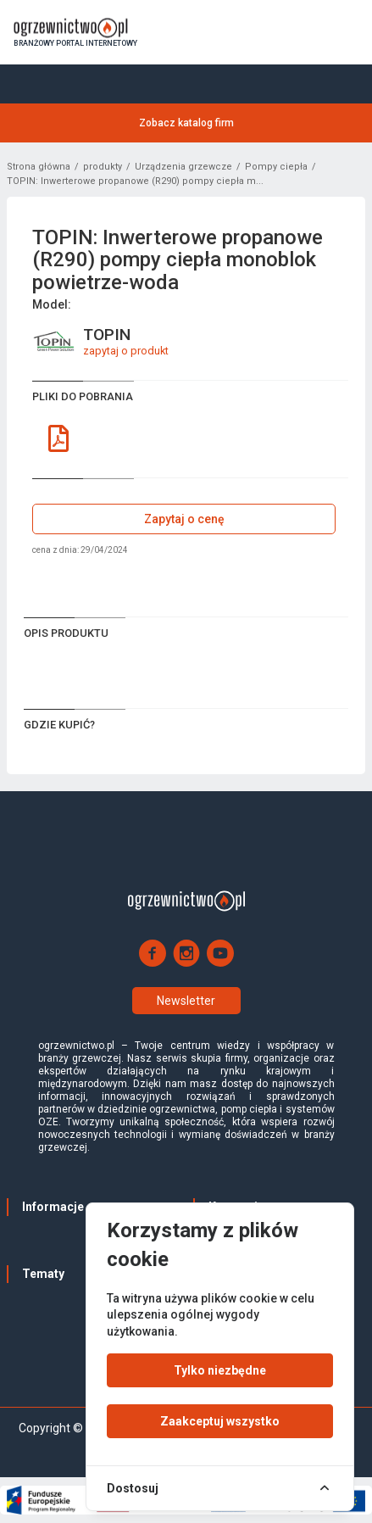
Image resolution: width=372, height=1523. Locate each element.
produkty (102, 166)
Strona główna (38, 166)
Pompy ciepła (276, 166)
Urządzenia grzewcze (183, 166)
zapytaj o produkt (126, 350)
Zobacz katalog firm (186, 123)
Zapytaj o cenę (184, 519)
